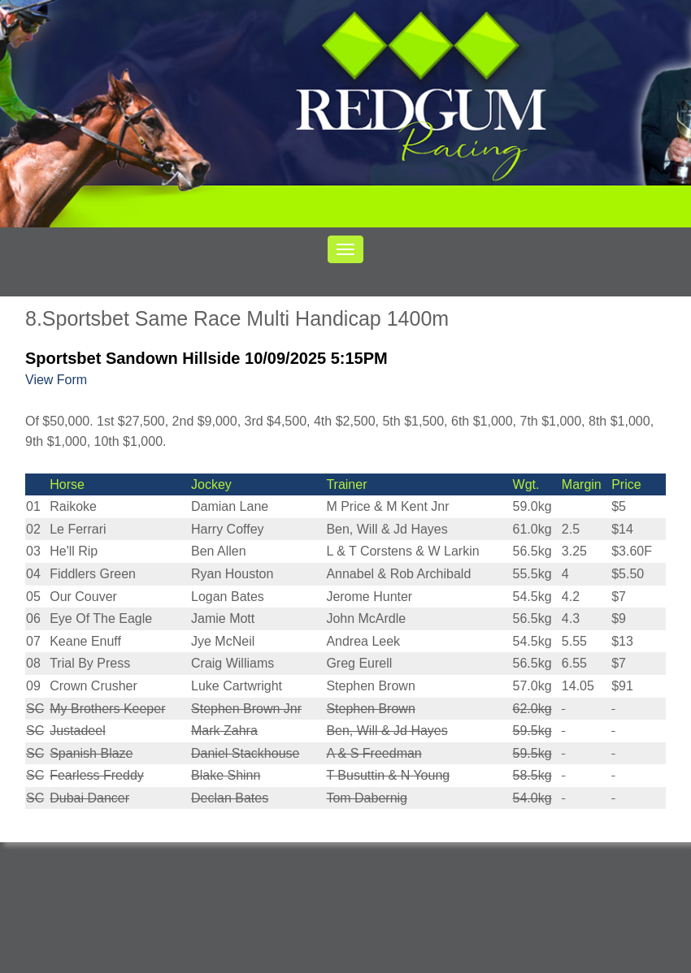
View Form (56, 380)
